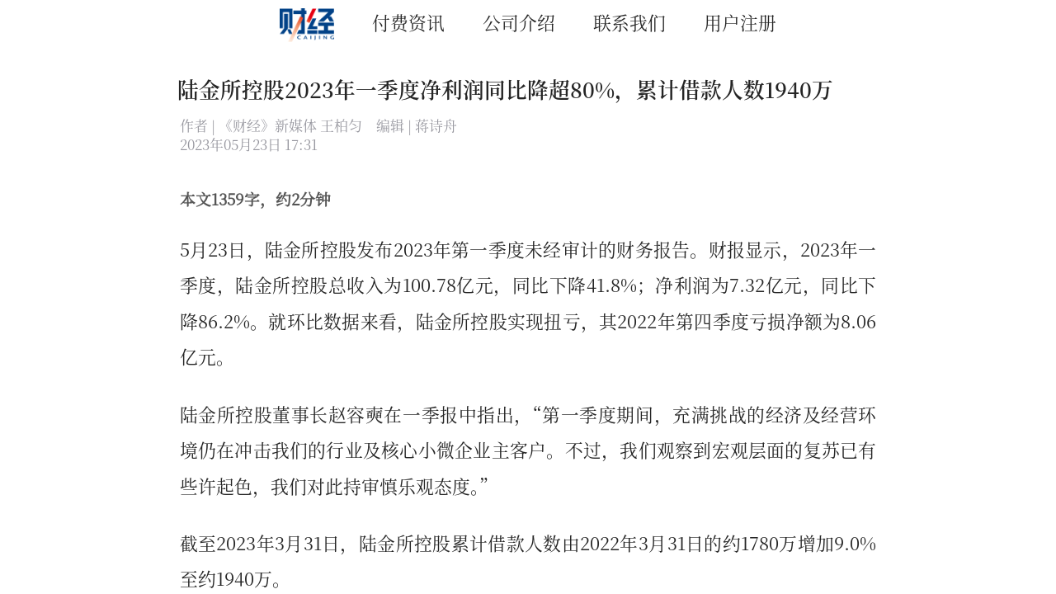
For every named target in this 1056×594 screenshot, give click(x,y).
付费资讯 (408, 22)
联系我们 (629, 22)
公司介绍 (519, 22)
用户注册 (740, 22)
